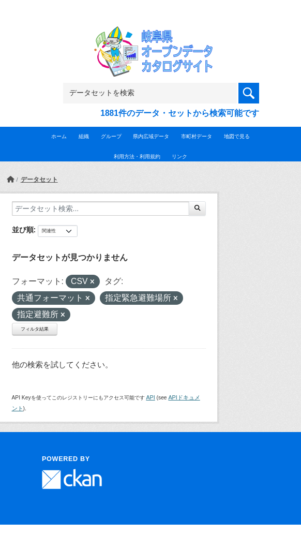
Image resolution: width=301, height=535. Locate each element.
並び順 (23, 230)
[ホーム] (10, 179)
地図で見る (237, 136)
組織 (84, 136)
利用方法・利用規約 (137, 156)
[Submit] (197, 208)
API (150, 397)
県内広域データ (151, 136)
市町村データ (196, 136)
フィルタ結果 (35, 329)
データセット (39, 179)
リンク (179, 156)
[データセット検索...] (100, 208)
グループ (111, 136)
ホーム (59, 136)
